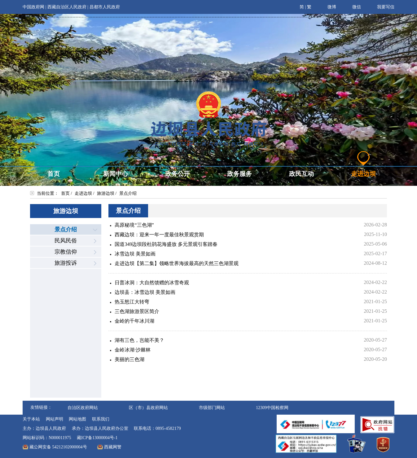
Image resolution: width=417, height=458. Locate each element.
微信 (352, 6)
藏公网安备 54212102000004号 (58, 447)
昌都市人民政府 (105, 7)
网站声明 (54, 419)
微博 (327, 6)
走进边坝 (83, 193)
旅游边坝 (105, 193)
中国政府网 (33, 7)
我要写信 (381, 6)
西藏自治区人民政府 (66, 7)
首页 (65, 193)
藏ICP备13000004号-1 (97, 437)
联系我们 (100, 419)
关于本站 (31, 419)
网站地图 (77, 419)
